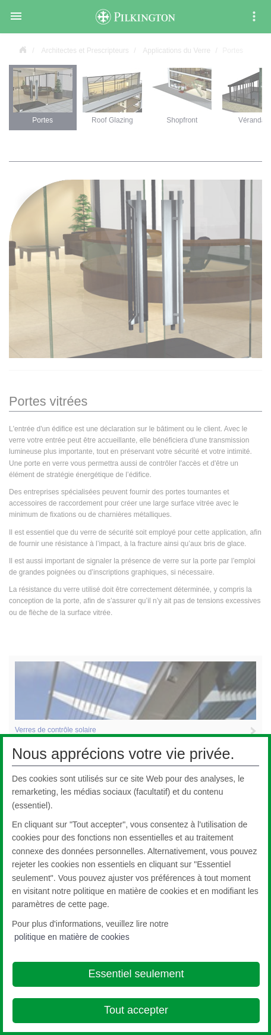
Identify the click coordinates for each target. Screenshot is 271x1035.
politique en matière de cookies (72, 937)
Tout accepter (136, 1010)
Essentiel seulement (136, 974)
